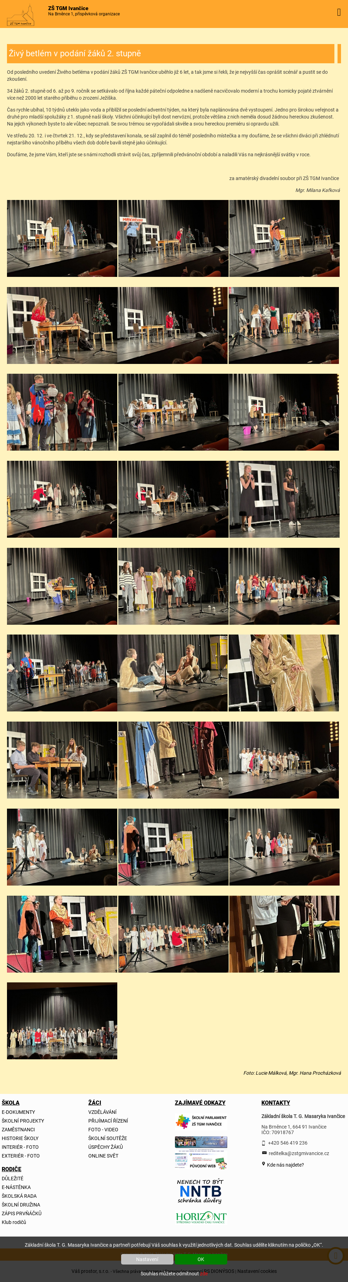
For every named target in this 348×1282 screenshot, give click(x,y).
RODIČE (11, 1169)
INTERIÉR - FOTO (20, 1147)
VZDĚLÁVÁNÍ (102, 1112)
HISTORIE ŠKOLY (20, 1138)
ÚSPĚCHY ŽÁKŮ (105, 1147)
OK (201, 1259)
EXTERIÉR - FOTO (21, 1156)
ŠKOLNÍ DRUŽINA (21, 1205)
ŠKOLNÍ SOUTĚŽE (107, 1138)
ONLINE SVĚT (103, 1156)
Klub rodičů (14, 1222)
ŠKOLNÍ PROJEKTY (23, 1121)
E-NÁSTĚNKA (16, 1187)
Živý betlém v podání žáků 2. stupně (75, 53)
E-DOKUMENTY (18, 1112)
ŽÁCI (94, 1103)
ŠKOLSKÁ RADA (19, 1196)
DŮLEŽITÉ (12, 1178)
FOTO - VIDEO (103, 1129)
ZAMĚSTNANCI (18, 1129)
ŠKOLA (11, 1103)
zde (204, 1273)
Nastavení (147, 1259)
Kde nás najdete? (285, 1165)
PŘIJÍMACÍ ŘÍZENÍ (108, 1121)
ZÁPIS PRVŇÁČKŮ (22, 1213)
